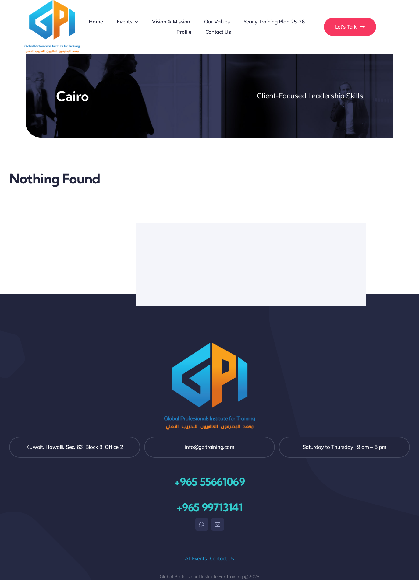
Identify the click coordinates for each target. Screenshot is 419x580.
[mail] (217, 524)
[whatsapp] (201, 524)
